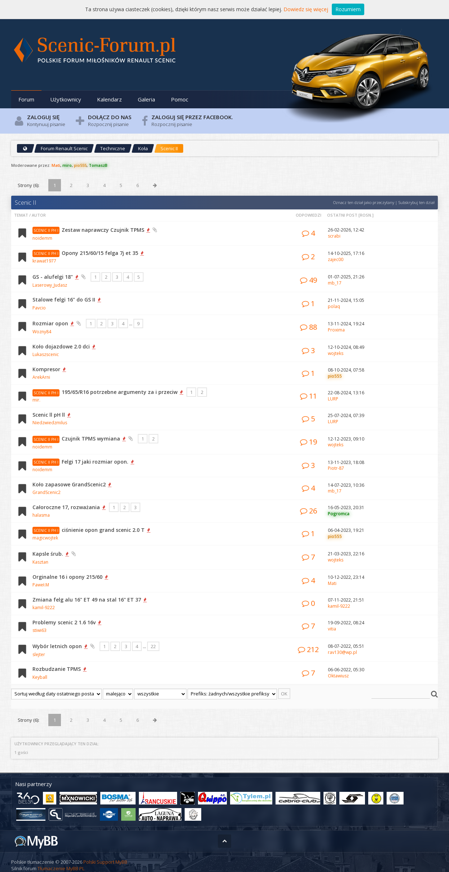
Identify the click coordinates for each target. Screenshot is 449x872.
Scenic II (169, 148)
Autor (39, 215)
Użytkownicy (65, 99)
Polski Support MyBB (105, 862)
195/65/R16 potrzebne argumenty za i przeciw (119, 392)
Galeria (146, 99)
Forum (26, 99)
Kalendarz (109, 99)
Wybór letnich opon (57, 646)
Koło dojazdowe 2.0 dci (61, 346)
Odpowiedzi (308, 215)
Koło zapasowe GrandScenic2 (69, 484)
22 (153, 646)
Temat (21, 215)
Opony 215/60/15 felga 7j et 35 (100, 253)
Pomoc (179, 99)
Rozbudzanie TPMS (56, 668)
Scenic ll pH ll (48, 414)
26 (308, 511)
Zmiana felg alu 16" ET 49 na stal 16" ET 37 (86, 599)
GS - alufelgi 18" (52, 276)
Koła (143, 148)
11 (308, 396)
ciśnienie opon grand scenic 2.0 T (103, 529)
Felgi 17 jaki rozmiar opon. (95, 461)
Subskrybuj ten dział (416, 202)
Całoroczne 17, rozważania (66, 507)
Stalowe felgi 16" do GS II (63, 299)
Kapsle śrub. (47, 553)
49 (308, 280)
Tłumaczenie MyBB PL (61, 868)
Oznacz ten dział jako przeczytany (363, 202)
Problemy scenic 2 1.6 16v (64, 622)
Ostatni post (342, 215)
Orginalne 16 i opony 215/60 (67, 576)
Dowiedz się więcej (305, 9)
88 (308, 327)
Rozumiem (348, 9)
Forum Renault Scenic (64, 148)
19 (308, 442)
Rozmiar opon (50, 323)
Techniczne (112, 148)
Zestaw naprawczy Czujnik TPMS (103, 229)
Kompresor (46, 369)
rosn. (366, 215)
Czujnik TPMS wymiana (91, 438)
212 (308, 649)
